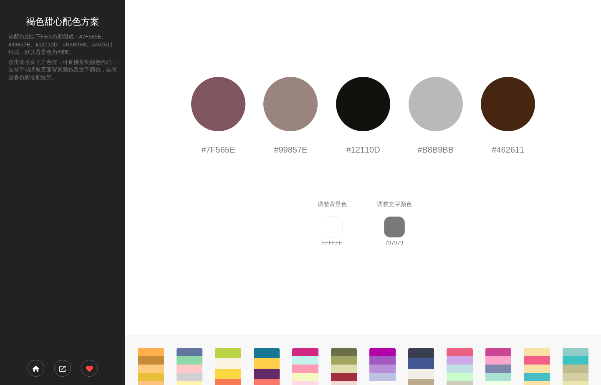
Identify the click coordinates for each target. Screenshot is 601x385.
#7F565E (90, 36)
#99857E (19, 44)
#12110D (46, 44)
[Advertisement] (62, 219)
